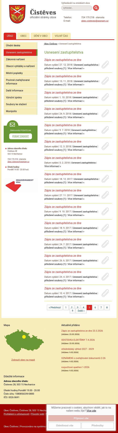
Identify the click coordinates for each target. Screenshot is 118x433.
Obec (23, 35)
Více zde (91, 410)
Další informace (14, 90)
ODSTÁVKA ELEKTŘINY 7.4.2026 (78, 340)
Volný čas (61, 35)
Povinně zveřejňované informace (18, 82)
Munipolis (11, 111)
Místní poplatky (14, 73)
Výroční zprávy (14, 97)
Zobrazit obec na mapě (23, 359)
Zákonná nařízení (15, 59)
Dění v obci (40, 35)
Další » (81, 310)
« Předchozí (55, 307)
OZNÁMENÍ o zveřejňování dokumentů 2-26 (83, 358)
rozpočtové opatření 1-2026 (75, 367)
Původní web (37, 414)
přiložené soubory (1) (55, 68)
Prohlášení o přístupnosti (16, 414)
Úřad (10, 35)
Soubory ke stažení (16, 104)
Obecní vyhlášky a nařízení (20, 66)
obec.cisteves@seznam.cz (94, 20)
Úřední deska (13, 45)
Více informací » (76, 68)
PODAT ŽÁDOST (20, 136)
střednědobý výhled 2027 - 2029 (77, 349)
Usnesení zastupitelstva (19, 52)
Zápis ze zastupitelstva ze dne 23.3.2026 (82, 330)
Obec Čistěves (50, 43)
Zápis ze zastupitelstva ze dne (62, 59)
